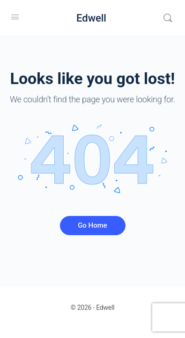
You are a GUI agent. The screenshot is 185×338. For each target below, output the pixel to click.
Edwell (91, 18)
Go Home (92, 225)
